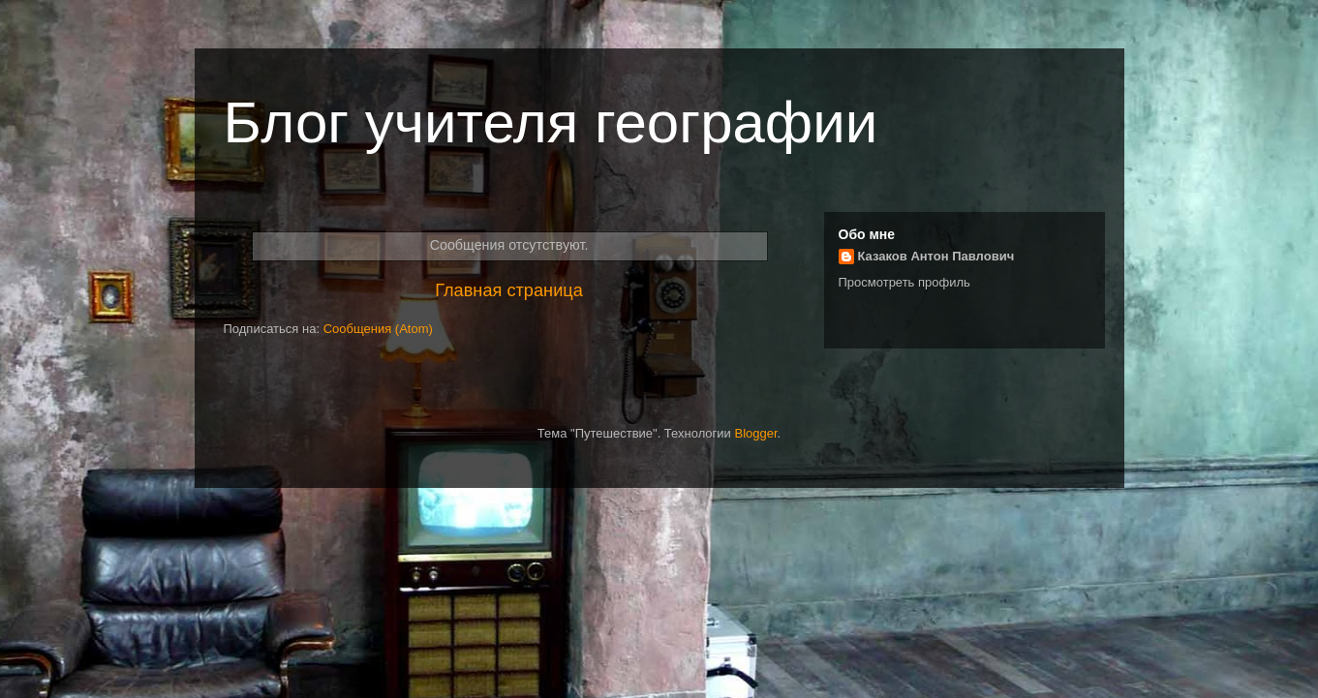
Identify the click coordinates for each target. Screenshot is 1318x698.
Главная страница (509, 290)
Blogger (755, 433)
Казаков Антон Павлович (936, 256)
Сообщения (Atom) (378, 328)
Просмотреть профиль (904, 282)
